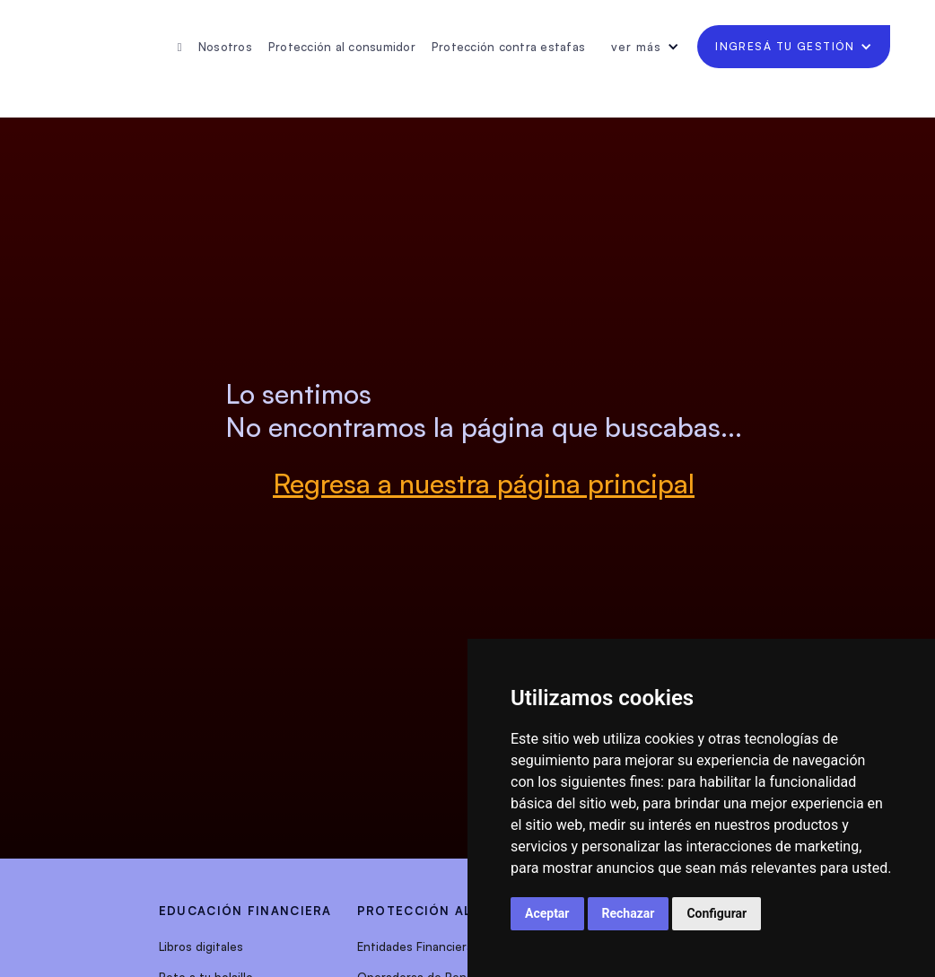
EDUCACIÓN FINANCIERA (245, 910)
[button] (645, 46)
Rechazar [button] (628, 913)
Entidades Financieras (418, 946)
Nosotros (225, 46)
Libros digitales (201, 946)
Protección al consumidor (341, 46)
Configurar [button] (716, 913)
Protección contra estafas (508, 46)
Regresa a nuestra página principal (484, 483)
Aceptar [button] (547, 913)
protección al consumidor (465, 910)
